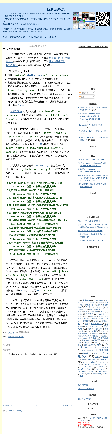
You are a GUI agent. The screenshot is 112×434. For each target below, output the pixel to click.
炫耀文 (80, 314)
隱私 (97, 357)
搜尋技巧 (98, 329)
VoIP (106, 374)
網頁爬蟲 (92, 338)
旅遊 (85, 316)
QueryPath (82, 371)
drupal (87, 364)
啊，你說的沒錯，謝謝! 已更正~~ (91, 159)
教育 (102, 318)
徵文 (79, 345)
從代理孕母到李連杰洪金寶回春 (90, 231)
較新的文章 (7, 405)
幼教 (106, 302)
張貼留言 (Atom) (15, 411)
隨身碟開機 (102, 350)
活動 (102, 312)
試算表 (94, 331)
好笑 (98, 305)
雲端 (89, 329)
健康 (100, 316)
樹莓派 (91, 350)
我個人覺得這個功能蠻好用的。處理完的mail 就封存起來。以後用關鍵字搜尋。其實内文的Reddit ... (93, 178)
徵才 (104, 343)
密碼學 (86, 318)
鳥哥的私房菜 (83, 385)
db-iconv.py (42, 165)
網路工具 (97, 340)
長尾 (85, 312)
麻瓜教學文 (96, 323)
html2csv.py (34, 75)
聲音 (95, 353)
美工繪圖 (100, 314)
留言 (82, 97)
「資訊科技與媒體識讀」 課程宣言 (91, 240)
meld (39, 290)
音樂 (79, 316)
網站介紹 (85, 340)
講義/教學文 (19, 337)
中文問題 (11, 337)
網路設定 (87, 343)
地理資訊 (89, 305)
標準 (106, 345)
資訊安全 (95, 333)
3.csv (23, 290)
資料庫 (103, 331)
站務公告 (93, 316)
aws (84, 362)
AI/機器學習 (92, 359)
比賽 (100, 302)
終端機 (96, 321)
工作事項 (86, 300)
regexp (91, 371)
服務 (90, 309)
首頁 (37, 405)
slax (83, 374)
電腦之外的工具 (83, 336)
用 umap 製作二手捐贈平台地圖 (90, 125)
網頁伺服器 (82, 338)
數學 (99, 345)
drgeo (80, 364)
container (91, 362)
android (104, 359)
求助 (102, 307)
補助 (87, 331)
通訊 (86, 324)
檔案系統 (86, 353)
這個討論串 (16, 111)
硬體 (98, 326)
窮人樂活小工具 (89, 347)
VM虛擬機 (97, 374)
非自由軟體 (94, 312)
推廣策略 (94, 318)
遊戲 (104, 333)
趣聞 (83, 350)
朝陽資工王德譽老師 (86, 389)
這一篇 (38, 144)
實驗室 (103, 336)
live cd (87, 367)
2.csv (21, 105)
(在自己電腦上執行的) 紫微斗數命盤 (92, 131)
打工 (81, 305)
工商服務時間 (98, 300)
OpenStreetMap (84, 369)
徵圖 (85, 345)
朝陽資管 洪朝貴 (84, 399)
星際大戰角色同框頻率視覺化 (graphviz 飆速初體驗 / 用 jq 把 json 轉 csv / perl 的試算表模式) (92, 116)
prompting (100, 369)
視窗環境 (86, 321)
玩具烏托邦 (56, 10)
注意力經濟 (99, 309)
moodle (101, 367)
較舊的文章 (67, 405)
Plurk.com (101, 291)
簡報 (83, 359)
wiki (81, 376)
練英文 (105, 347)
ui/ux (88, 374)
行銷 (96, 307)
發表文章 (83, 93)
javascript (96, 364)
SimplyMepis (103, 371)
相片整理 (89, 314)
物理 (79, 312)
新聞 (106, 329)
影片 (97, 343)
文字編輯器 (92, 302)
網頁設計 (104, 338)
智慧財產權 (89, 326)
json (106, 364)
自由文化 (89, 307)
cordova (102, 362)
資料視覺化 (82, 333)
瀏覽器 (105, 357)
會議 (81, 331)
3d (79, 300)
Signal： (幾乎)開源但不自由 (89, 221)
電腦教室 (95, 336)
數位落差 (92, 345)
